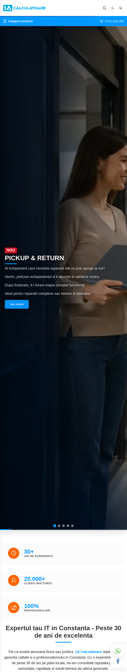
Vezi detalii (17, 305)
